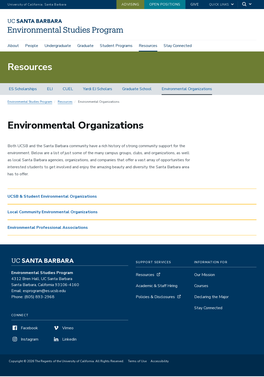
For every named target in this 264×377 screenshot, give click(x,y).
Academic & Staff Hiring (156, 286)
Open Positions (164, 4)
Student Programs (116, 45)
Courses (201, 286)
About (13, 45)
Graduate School (137, 89)
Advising (130, 4)
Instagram (24, 340)
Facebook (24, 329)
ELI (50, 89)
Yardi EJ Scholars (97, 89)
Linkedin (65, 340)
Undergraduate (57, 45)
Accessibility (160, 362)
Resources (148, 45)
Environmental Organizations (187, 89)
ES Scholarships (23, 89)
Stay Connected (178, 45)
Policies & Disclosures (155, 297)
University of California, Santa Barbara (37, 5)
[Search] (247, 4)
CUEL (68, 89)
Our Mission (204, 275)
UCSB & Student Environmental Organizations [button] (52, 197)
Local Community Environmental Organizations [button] (53, 213)
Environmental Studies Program (30, 102)
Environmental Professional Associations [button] (48, 228)
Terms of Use (137, 362)
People (31, 45)
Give (194, 4)
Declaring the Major (211, 297)
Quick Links (219, 5)
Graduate (85, 45)
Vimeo (63, 329)
